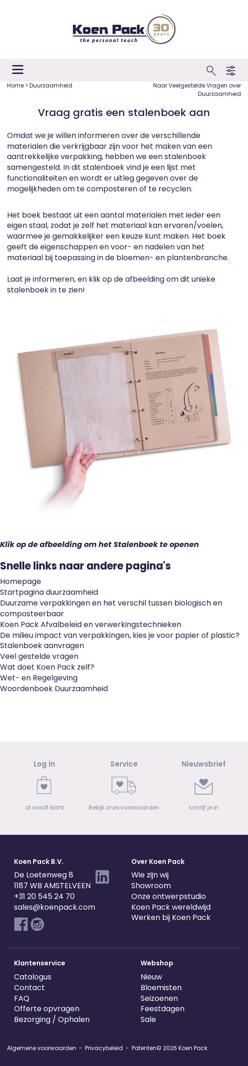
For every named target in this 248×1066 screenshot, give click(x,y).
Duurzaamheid (50, 85)
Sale (148, 1019)
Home (16, 85)
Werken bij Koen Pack (171, 917)
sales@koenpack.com (54, 907)
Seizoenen (159, 998)
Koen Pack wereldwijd (171, 907)
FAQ (21, 998)
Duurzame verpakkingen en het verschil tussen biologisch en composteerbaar (111, 608)
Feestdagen (162, 1008)
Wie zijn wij (150, 874)
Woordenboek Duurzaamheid (54, 688)
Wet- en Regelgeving (39, 677)
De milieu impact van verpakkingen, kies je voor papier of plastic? (120, 635)
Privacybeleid (104, 1048)
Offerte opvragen (46, 1008)
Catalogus (32, 976)
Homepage (20, 581)
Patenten (144, 1048)
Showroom (151, 885)
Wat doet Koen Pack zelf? (47, 667)
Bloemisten (161, 987)
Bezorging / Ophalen (52, 1019)
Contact (29, 987)
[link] (44, 788)
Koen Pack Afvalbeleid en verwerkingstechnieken (90, 624)
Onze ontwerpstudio (168, 896)
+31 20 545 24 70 (44, 896)
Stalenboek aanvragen (42, 645)
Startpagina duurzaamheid (49, 592)
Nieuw (151, 976)
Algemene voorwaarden (41, 1048)
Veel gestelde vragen (39, 656)
